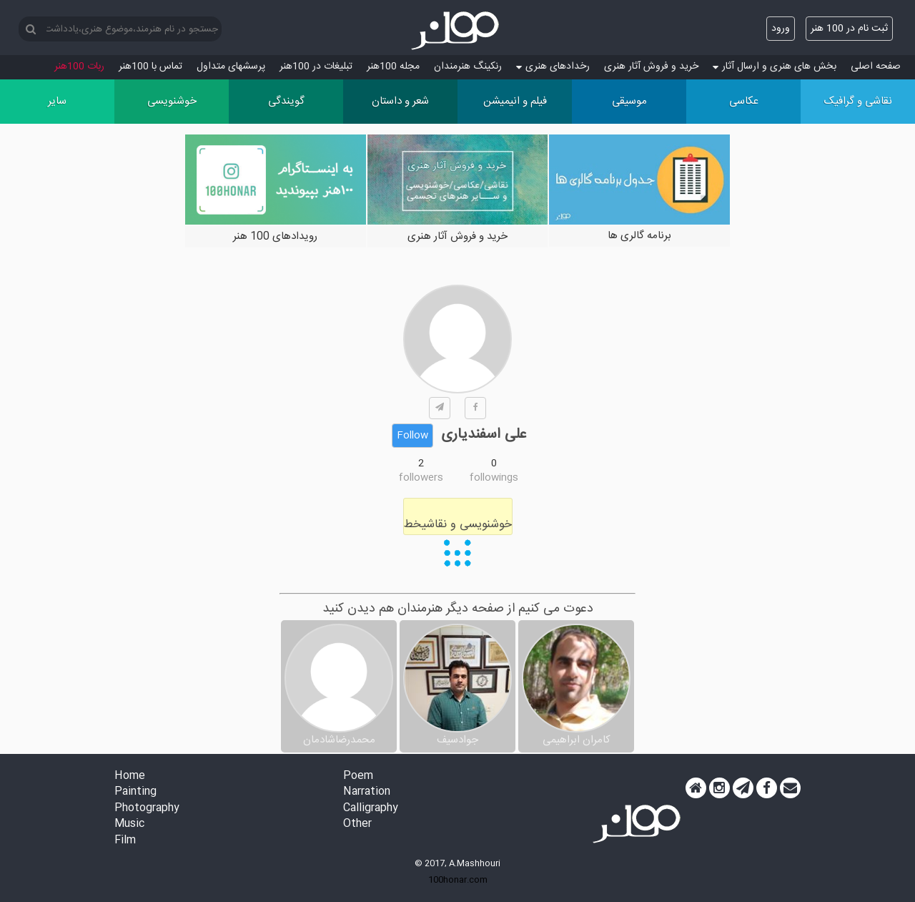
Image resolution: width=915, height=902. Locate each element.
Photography (146, 808)
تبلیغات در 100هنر (316, 66)
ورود (780, 28)
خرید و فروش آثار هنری (651, 66)
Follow (412, 435)
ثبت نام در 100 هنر (849, 28)
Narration (366, 792)
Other (357, 824)
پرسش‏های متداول (231, 66)
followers (421, 478)
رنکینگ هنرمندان (468, 66)
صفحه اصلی (876, 66)
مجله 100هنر (393, 66)
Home (129, 776)
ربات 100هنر (79, 66)
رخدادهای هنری (553, 66)
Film (125, 841)
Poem (358, 776)
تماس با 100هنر (150, 66)
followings (494, 478)
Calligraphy (370, 808)
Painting (135, 792)
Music (129, 824)
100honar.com (458, 879)
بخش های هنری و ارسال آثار (774, 66)
